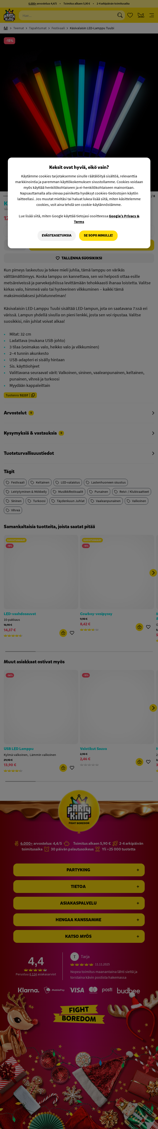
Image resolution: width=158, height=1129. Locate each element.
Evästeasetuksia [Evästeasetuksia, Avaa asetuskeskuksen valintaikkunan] (57, 235)
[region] (79, 202)
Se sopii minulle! (98, 235)
